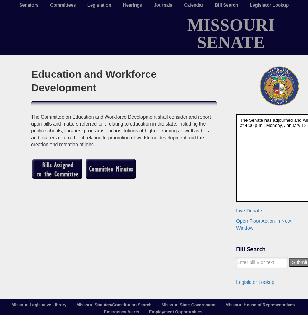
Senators (29, 5)
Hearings (132, 5)
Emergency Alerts (121, 311)
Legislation (99, 5)
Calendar (193, 5)
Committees (63, 5)
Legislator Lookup (269, 5)
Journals (163, 5)
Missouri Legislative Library (39, 305)
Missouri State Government (188, 305)
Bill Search (226, 5)
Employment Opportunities (175, 311)
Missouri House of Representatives (260, 305)
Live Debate (249, 210)
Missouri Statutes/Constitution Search (113, 305)
